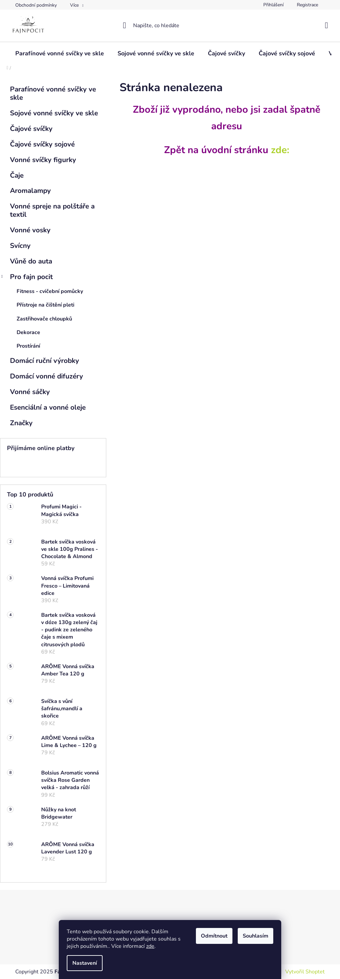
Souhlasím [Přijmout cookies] (255, 936)
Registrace (307, 5)
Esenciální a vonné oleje (49, 407)
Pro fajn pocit (26, 277)
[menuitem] (60, 53)
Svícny (21, 245)
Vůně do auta (32, 261)
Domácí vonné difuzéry (47, 376)
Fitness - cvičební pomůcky (50, 291)
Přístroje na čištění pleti (45, 305)
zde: (280, 149)
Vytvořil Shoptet (305, 971)
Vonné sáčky (31, 391)
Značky (21, 423)
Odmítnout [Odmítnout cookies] (214, 936)
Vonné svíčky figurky (44, 159)
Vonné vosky (31, 230)
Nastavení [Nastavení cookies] (84, 963)
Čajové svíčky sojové (43, 144)
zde (150, 946)
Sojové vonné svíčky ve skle (55, 113)
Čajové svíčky (32, 128)
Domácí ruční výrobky (45, 360)
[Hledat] (170, 25)
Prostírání (28, 346)
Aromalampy (31, 190)
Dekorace (28, 332)
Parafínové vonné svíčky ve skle (53, 93)
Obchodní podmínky (36, 5)
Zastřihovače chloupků (44, 318)
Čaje (18, 175)
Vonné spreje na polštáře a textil (52, 210)
